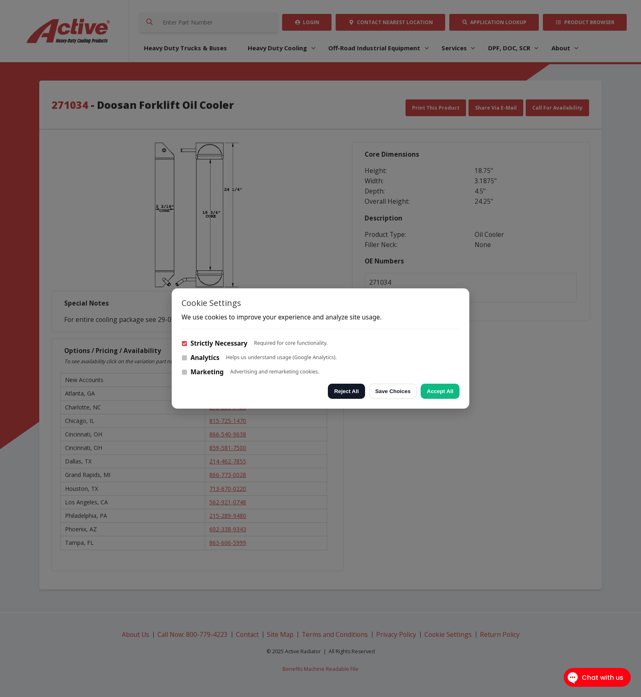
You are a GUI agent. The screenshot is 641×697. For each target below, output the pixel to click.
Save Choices (393, 391)
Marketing (203, 371)
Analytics (201, 357)
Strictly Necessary (214, 343)
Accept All (440, 391)
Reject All (346, 391)
